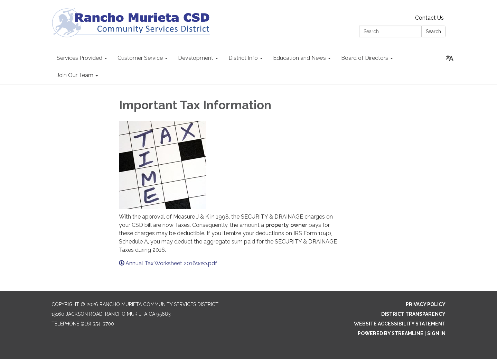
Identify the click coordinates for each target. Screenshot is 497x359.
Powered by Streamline (390, 333)
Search (433, 31)
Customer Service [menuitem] (140, 58)
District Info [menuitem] (243, 58)
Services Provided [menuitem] (79, 58)
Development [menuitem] (195, 58)
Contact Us (429, 18)
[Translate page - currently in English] (450, 58)
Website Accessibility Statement (400, 323)
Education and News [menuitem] (299, 58)
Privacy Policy (426, 304)
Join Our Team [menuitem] (75, 75)
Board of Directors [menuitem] (364, 58)
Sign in (436, 333)
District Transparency (413, 314)
